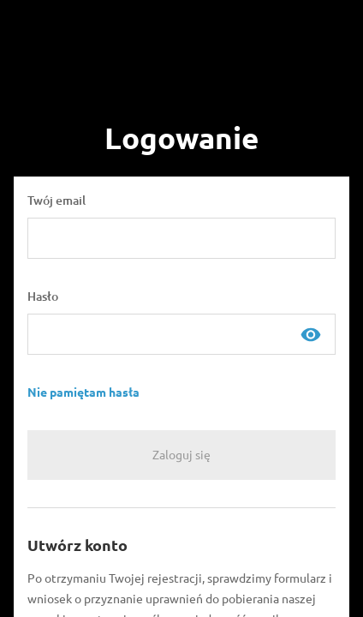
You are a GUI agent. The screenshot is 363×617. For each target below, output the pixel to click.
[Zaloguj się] (181, 455)
